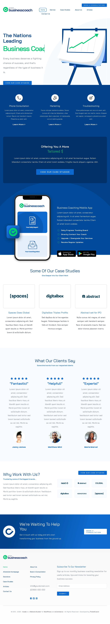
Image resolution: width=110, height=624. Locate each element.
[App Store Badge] (67, 251)
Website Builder (35, 612)
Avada (24, 612)
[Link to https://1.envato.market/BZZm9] (17, 98)
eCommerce (59, 612)
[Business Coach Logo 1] (17, 8)
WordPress (47, 612)
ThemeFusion (94, 612)
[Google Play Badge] (88, 251)
